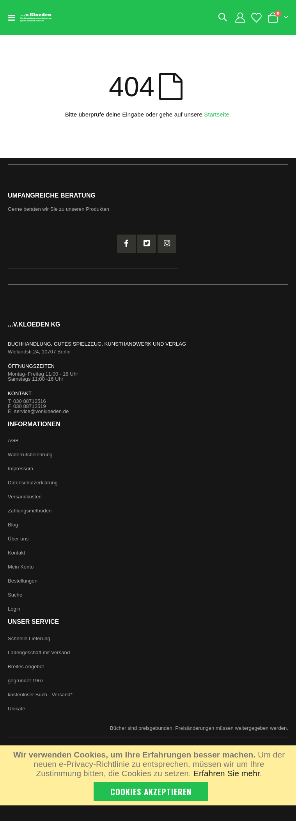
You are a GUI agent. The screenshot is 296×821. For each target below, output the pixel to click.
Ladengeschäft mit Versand (39, 652)
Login (14, 609)
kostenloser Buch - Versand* (40, 694)
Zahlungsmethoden (29, 511)
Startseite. (217, 114)
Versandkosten (25, 497)
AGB (13, 440)
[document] (149, 775)
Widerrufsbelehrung (30, 454)
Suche (15, 595)
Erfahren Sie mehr (226, 773)
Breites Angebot (26, 666)
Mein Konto (21, 567)
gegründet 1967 (26, 680)
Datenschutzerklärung (33, 483)
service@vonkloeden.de (41, 411)
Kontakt (16, 553)
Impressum (20, 468)
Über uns (18, 539)
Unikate (16, 709)
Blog (13, 525)
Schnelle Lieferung (29, 638)
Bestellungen (22, 581)
